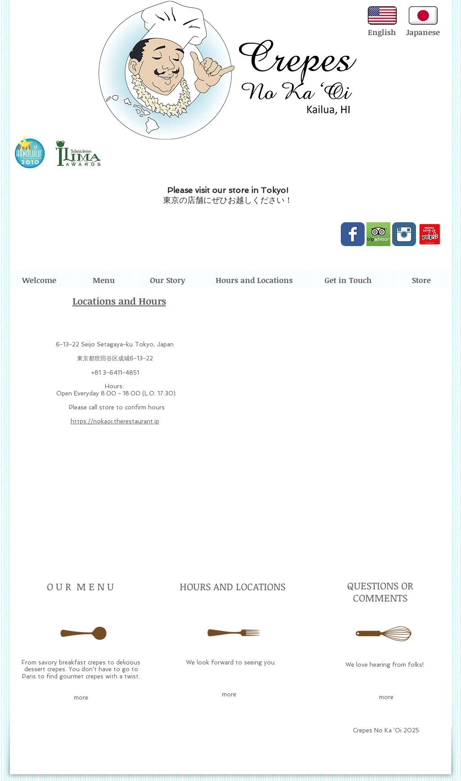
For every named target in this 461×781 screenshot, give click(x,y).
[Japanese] (423, 32)
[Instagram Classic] (404, 234)
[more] (81, 698)
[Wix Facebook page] (353, 234)
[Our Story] (167, 280)
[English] (381, 32)
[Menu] (103, 280)
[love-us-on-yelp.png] (430, 234)
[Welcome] (39, 280)
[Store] (421, 280)
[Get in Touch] (348, 280)
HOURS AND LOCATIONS (232, 586)
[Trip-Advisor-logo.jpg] (378, 234)
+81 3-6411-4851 (115, 372)
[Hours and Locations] (254, 280)
